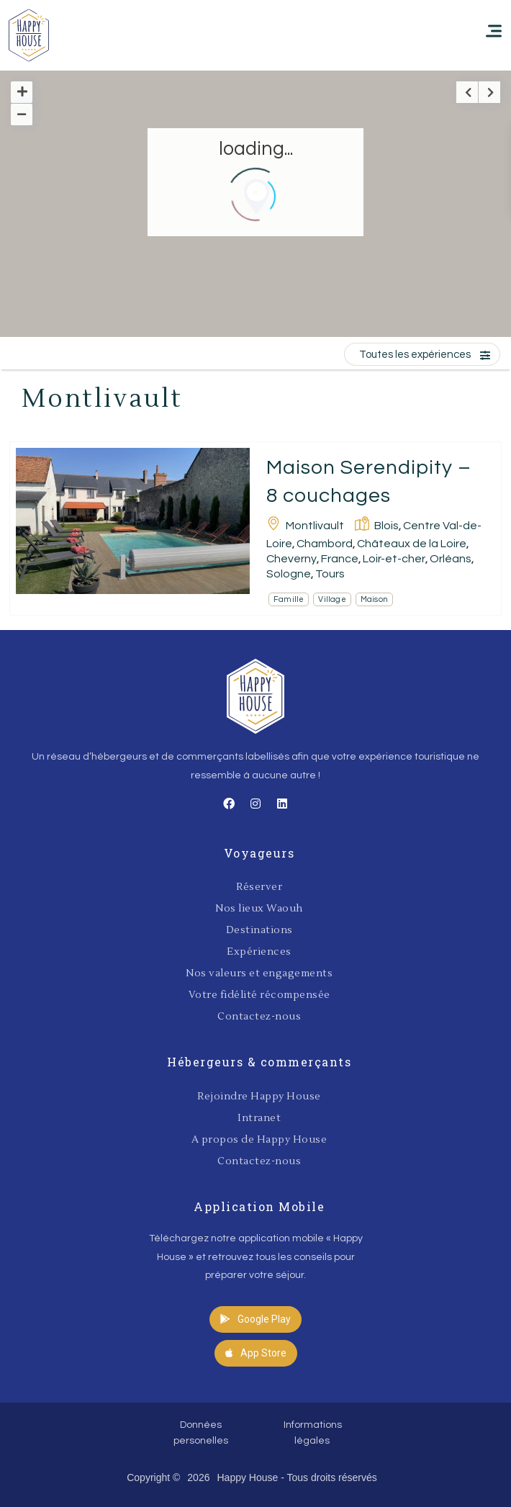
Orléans (450, 558)
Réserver (259, 887)
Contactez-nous (259, 1016)
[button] (255, 1319)
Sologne (288, 574)
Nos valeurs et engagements (259, 973)
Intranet (259, 1118)
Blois (386, 525)
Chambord (325, 543)
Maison (374, 599)
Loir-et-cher (394, 558)
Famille (288, 599)
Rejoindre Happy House (259, 1096)
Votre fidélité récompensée (259, 995)
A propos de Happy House (259, 1139)
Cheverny (291, 558)
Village (331, 599)
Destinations (259, 930)
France (339, 558)
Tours (330, 574)
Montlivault (315, 525)
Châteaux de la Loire (411, 543)
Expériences (259, 951)
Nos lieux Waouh (259, 908)
